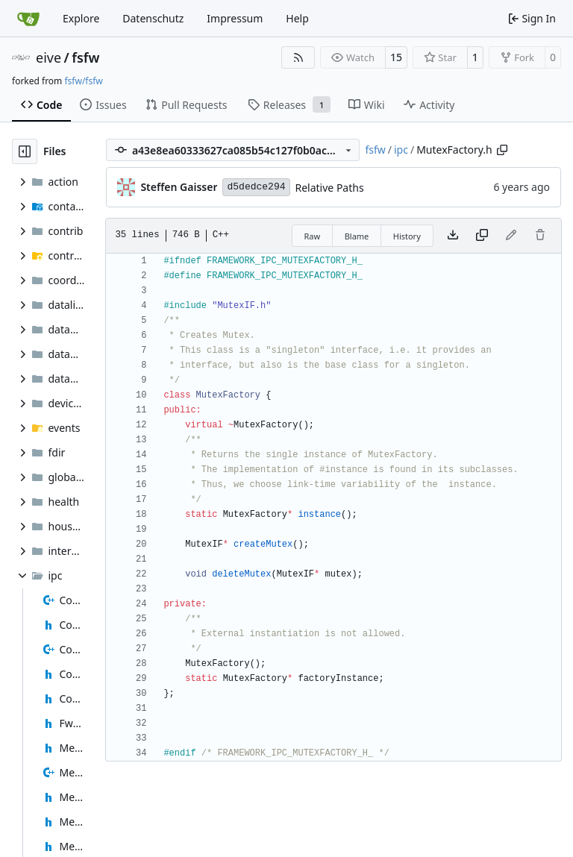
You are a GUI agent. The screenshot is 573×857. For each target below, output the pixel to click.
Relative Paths (329, 187)
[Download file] (453, 235)
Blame (357, 236)
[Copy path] (502, 150)
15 (396, 57)
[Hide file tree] (24, 151)
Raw (312, 236)
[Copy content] (482, 235)
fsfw (85, 57)
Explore (81, 18)
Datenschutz (153, 18)
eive (48, 57)
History (407, 236)
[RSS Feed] (298, 57)
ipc (401, 149)
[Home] (28, 18)
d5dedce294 (256, 186)
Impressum (235, 18)
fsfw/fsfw (83, 81)
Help (297, 18)
